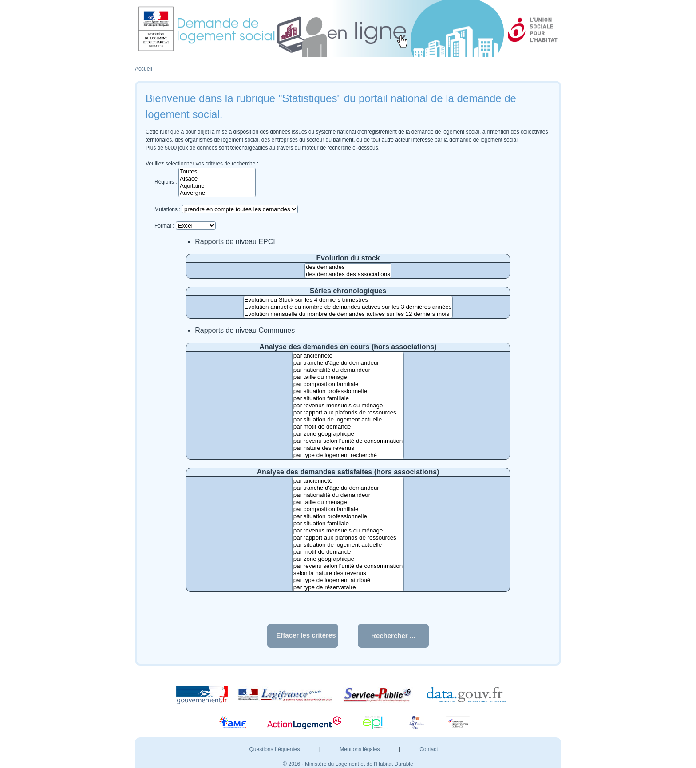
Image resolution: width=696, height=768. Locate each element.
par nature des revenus (348, 448)
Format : (164, 226)
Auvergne (217, 193)
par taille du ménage (348, 377)
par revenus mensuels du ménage (348, 405)
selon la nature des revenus (348, 573)
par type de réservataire (348, 587)
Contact (428, 749)
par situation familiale (348, 398)
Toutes (217, 171)
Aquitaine (217, 185)
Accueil (143, 69)
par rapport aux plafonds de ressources (348, 412)
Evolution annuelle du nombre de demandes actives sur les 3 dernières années (348, 307)
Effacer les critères (306, 635)
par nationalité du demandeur (348, 370)
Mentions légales (360, 749)
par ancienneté (348, 355)
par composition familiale (348, 384)
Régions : (165, 182)
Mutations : (167, 209)
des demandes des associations (348, 274)
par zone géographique (348, 433)
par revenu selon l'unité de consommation (348, 441)
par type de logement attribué (348, 580)
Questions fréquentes (275, 749)
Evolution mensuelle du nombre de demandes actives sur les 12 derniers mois (348, 314)
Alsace (217, 178)
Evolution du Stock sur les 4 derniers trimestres (348, 299)
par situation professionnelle (348, 391)
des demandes (348, 267)
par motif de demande (348, 426)
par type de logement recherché (348, 455)
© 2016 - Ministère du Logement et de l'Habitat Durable (348, 764)
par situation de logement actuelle (348, 419)
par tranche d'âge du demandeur (348, 362)
